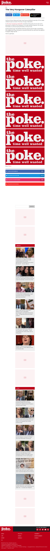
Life (2, 535)
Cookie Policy (8, 546)
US (2, 540)
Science (36, 537)
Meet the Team (11, 548)
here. (10, 166)
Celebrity (37, 533)
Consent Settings (22, 546)
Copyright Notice (31, 546)
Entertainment (38, 535)
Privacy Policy (15, 546)
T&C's (2, 546)
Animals (20, 537)
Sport (2, 537)
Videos (19, 535)
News (2, 533)
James (6, 12)
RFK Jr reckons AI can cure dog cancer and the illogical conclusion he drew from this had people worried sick (25, 437)
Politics (20, 533)
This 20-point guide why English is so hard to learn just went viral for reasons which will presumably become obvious (25, 470)
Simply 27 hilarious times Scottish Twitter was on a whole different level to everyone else (24, 347)
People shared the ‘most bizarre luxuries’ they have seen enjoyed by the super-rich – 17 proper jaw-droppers (25, 486)
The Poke (8, 2)
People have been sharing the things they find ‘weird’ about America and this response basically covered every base (25, 278)
